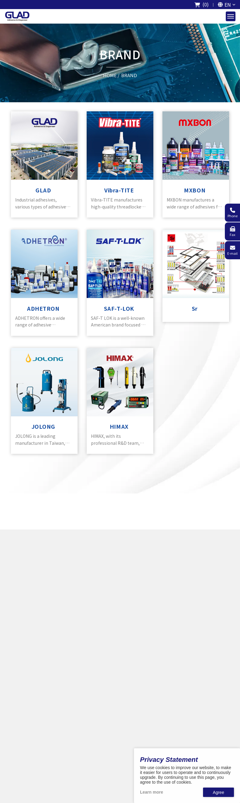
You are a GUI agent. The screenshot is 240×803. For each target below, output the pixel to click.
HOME (110, 75)
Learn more (151, 792)
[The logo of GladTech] (17, 16)
